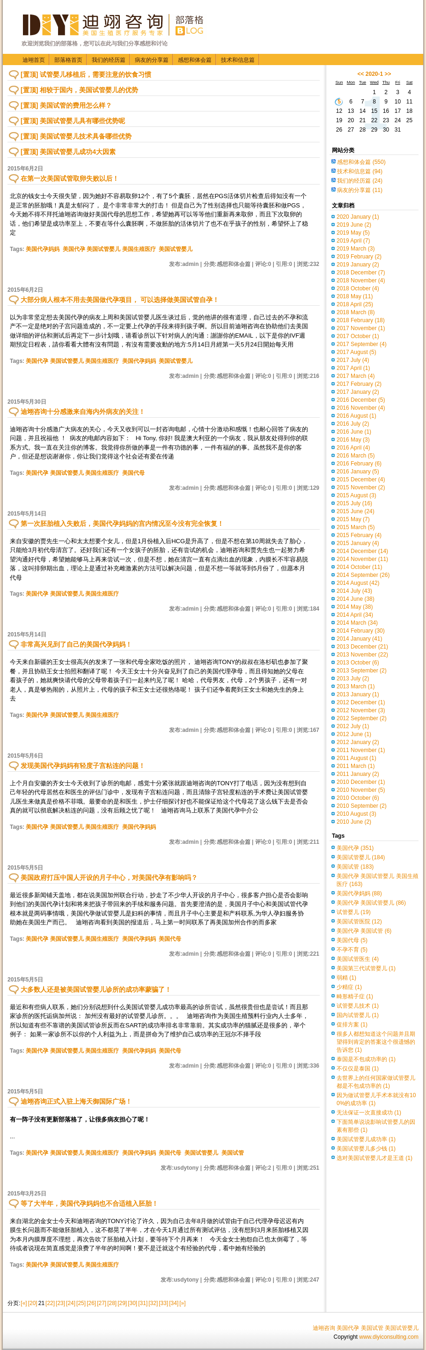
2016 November (361, 408)
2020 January (358, 217)
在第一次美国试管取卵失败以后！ (70, 178)
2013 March (356, 686)
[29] (122, 1303)
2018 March (356, 312)
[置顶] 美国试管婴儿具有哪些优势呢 (73, 121)
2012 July (353, 726)
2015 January (358, 543)
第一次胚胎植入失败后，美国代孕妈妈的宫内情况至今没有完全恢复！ (122, 523)
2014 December (362, 551)
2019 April (353, 240)
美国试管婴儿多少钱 (366, 1148)
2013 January (358, 694)
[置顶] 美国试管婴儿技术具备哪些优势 (76, 136)
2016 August (356, 416)
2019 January (358, 264)
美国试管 (232, 1153)
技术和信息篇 (238, 60)
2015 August (356, 495)
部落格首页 (68, 60)
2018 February (361, 320)
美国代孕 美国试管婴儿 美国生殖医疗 (109, 249)
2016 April (353, 447)
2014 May (355, 607)
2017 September (362, 344)
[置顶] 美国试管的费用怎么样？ (66, 105)
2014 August (358, 583)
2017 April (353, 368)
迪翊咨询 (324, 1328)
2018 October (358, 288)
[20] (32, 1303)
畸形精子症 (355, 996)
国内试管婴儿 (358, 1015)
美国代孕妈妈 (42, 249)
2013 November (362, 654)
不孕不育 (352, 949)
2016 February (359, 463)
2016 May (353, 439)
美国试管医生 (358, 959)
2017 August (356, 352)
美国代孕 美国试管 (364, 931)
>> (388, 74)
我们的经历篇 (108, 60)
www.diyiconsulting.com (389, 1337)
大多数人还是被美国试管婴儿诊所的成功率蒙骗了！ (96, 989)
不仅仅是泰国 (358, 1068)
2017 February (359, 384)
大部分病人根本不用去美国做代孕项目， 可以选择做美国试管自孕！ (120, 299)
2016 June (354, 431)
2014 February (361, 630)
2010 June (354, 822)
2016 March (356, 455)
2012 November (361, 710)
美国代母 (133, 473)
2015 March (356, 527)
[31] (142, 1303)
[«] (24, 1303)
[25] (81, 1303)
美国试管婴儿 (175, 249)
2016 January (358, 471)
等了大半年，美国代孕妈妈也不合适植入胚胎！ (89, 1203)
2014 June (356, 599)
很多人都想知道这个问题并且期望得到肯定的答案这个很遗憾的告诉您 (376, 1042)
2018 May (355, 296)
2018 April (355, 304)
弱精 (346, 977)
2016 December (361, 400)
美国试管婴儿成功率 (366, 1139)
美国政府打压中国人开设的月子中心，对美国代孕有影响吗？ (109, 877)
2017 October (358, 336)
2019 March (356, 248)
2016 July (353, 423)
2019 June (354, 224)
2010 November (361, 790)
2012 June (354, 734)
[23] (60, 1303)
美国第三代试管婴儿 (366, 968)
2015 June (356, 511)
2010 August (356, 814)
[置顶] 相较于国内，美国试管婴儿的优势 (79, 90)
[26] (91, 1303)
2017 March (356, 376)
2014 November (362, 559)
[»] (182, 1303)
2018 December (361, 272)
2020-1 (374, 74)
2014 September (363, 575)
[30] (132, 1303)
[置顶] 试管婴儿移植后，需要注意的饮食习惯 (86, 74)
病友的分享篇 (152, 60)
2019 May (353, 232)
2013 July (353, 678)
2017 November (361, 328)
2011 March (356, 766)
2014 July (354, 591)
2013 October (358, 662)
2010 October (358, 798)
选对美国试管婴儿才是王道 (374, 1158)
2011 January (358, 774)
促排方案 (352, 1024)
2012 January (358, 742)
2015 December (361, 479)
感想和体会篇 (195, 60)
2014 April (355, 615)
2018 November (361, 280)
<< (360, 74)
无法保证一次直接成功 (369, 1112)
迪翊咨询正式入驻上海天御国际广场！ (76, 1101)
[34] (173, 1303)
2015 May (353, 519)
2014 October (359, 567)
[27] (101, 1303)
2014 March (357, 623)
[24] (70, 1303)
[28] (112, 1303)
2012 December (361, 702)
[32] (153, 1303)
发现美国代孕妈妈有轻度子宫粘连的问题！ (83, 765)
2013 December (362, 646)
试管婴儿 (354, 912)
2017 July (353, 360)
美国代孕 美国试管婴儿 (371, 903)
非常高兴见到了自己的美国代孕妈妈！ (76, 644)
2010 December (361, 782)
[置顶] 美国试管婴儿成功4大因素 (68, 151)
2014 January (359, 638)
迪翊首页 (33, 60)
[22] (50, 1303)
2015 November (361, 487)
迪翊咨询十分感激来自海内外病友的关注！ (83, 411)
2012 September (362, 718)
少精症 (349, 987)
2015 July (354, 503)
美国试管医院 (359, 921)
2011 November (361, 750)
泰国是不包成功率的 (366, 1059)
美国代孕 (355, 848)
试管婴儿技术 (358, 1006)
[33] (163, 1303)
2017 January (358, 392)
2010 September (362, 806)
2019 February (359, 256)
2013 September (362, 670)
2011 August (356, 758)
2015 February (359, 535)
